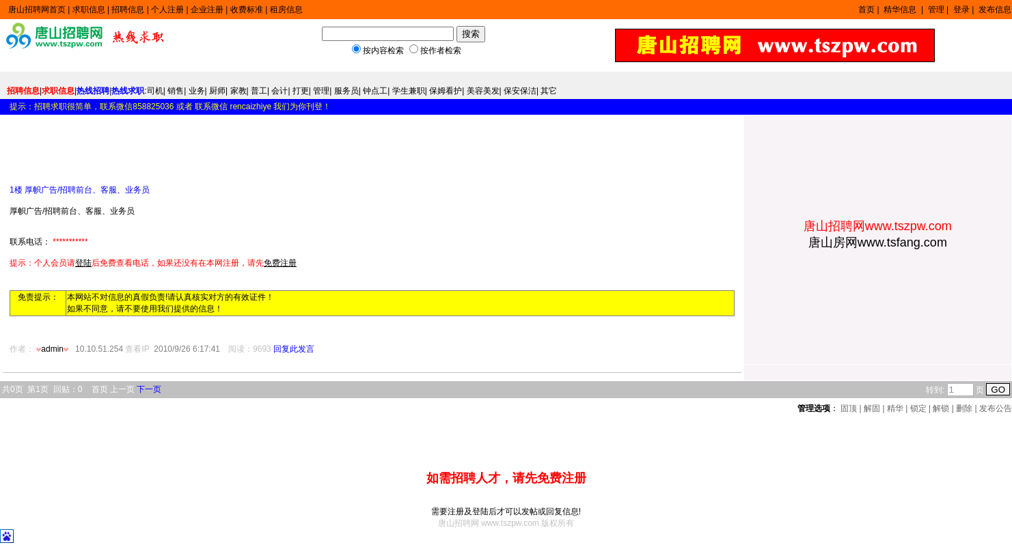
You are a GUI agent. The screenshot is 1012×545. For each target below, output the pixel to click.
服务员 (346, 91)
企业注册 (207, 9)
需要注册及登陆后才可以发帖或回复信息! (506, 511)
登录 (961, 9)
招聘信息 (127, 9)
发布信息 (995, 9)
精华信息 (901, 9)
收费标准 (246, 9)
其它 (549, 91)
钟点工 (375, 91)
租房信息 (286, 9)
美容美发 (483, 91)
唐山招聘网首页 (37, 9)
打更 (300, 91)
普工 (259, 91)
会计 (279, 91)
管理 (936, 9)
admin (53, 349)
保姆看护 (445, 91)
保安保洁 (520, 91)
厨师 (217, 91)
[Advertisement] (169, 144)
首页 (866, 9)
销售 (175, 91)
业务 (197, 91)
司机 (155, 91)
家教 (238, 91)
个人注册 (167, 9)
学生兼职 (408, 91)
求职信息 (88, 9)
